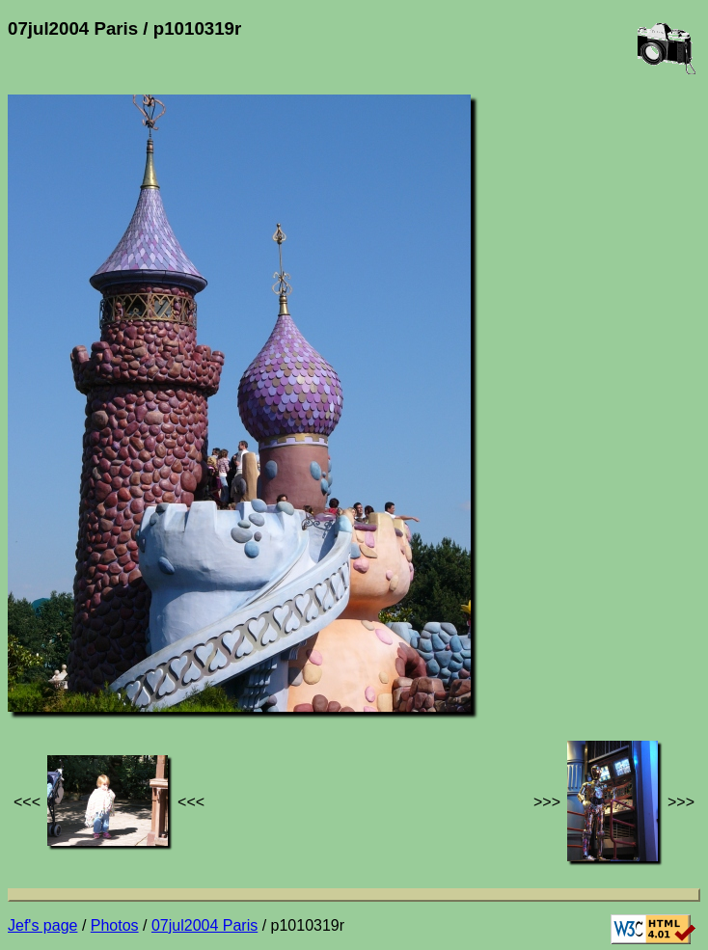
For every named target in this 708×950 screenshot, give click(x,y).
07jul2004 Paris (204, 925)
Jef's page (42, 925)
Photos (115, 925)
